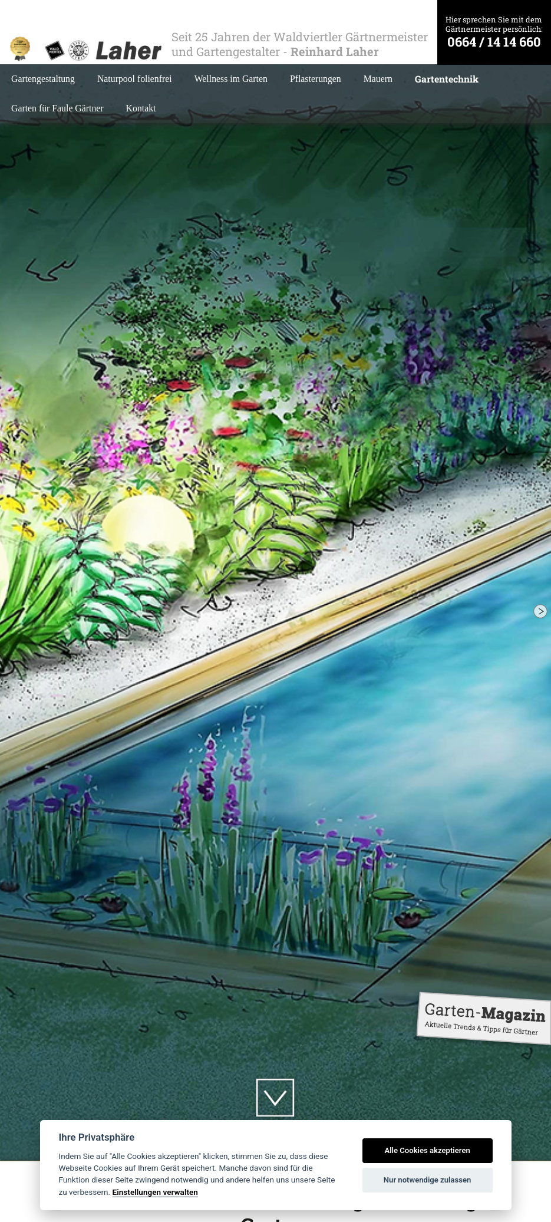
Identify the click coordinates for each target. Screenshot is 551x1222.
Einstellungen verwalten (155, 1192)
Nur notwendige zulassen (427, 1179)
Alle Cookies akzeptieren (427, 1150)
